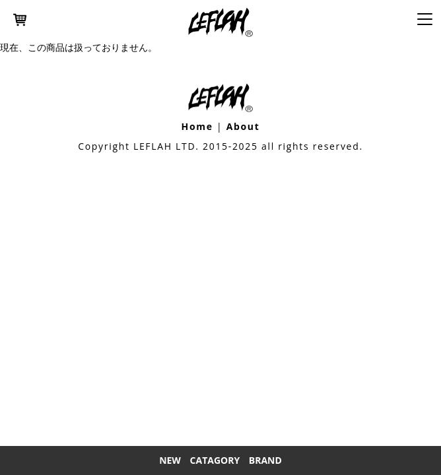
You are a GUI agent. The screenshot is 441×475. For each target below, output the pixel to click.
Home (197, 126)
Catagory (215, 460)
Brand (265, 460)
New (170, 460)
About (243, 126)
